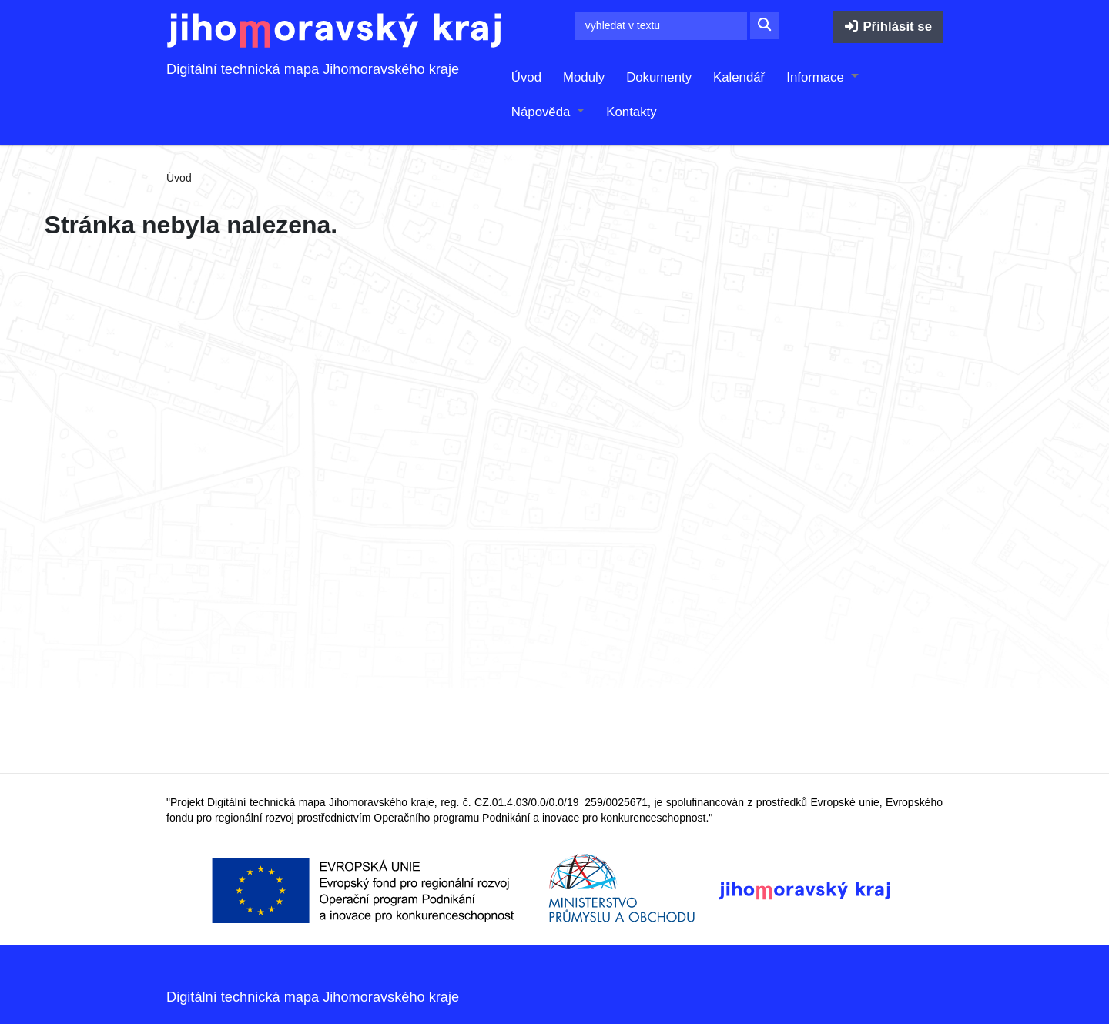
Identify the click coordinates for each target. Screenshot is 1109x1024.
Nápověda (542, 112)
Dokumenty (659, 77)
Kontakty (631, 112)
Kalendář (739, 77)
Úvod (526, 77)
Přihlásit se (887, 26)
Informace (816, 77)
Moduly (584, 77)
